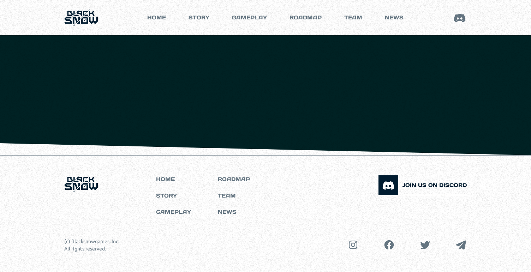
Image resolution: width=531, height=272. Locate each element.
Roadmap (234, 179)
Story (199, 17)
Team (227, 195)
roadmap (306, 17)
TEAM (353, 17)
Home (156, 17)
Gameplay (173, 211)
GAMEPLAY (249, 17)
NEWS (394, 17)
